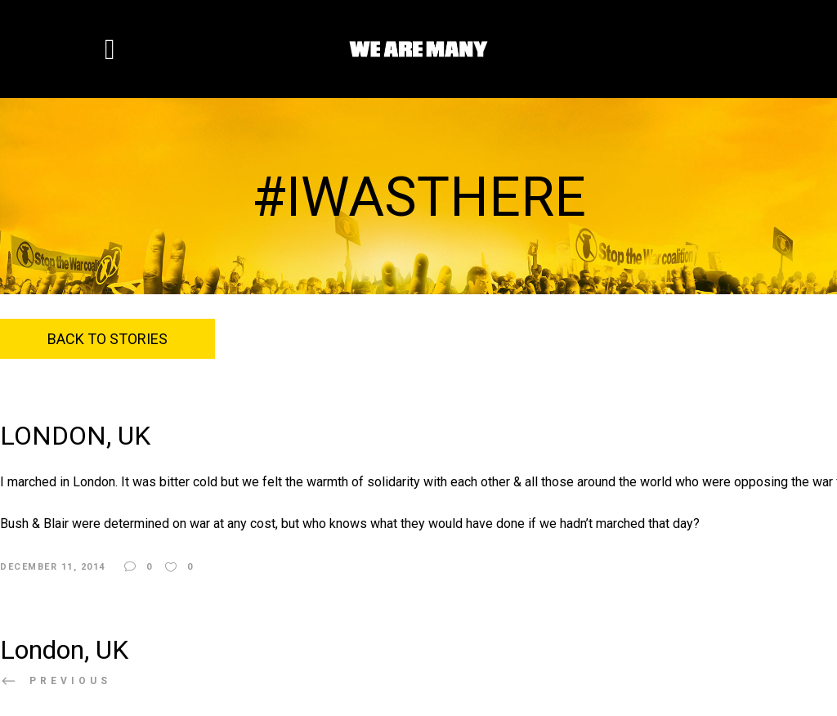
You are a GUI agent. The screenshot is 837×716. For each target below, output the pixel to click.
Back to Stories (107, 338)
